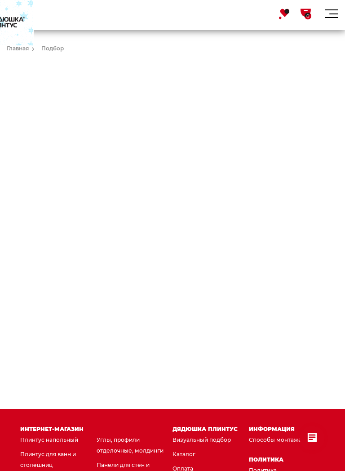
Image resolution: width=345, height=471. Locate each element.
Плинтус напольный (49, 439)
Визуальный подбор (201, 439)
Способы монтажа (275, 439)
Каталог (183, 454)
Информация (272, 429)
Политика (266, 459)
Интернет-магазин (52, 429)
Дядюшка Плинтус (205, 429)
